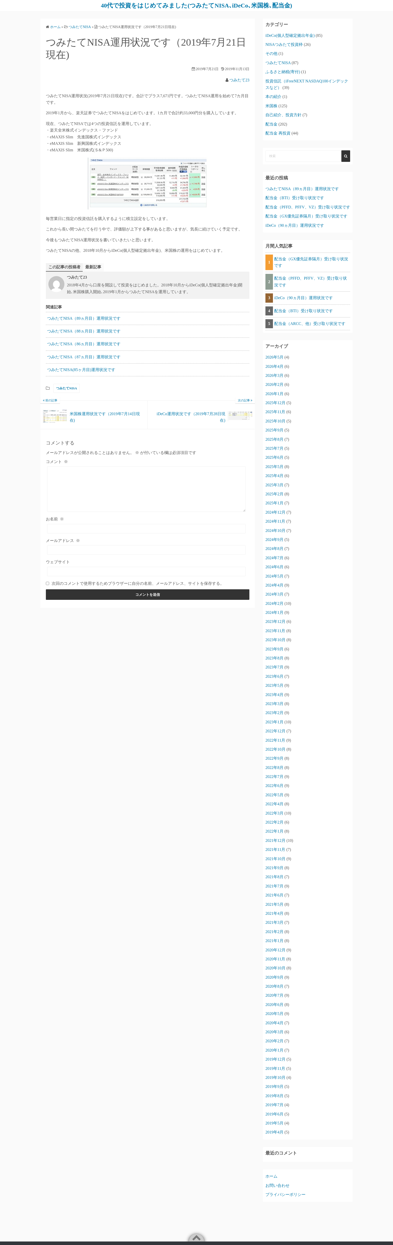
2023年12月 (275, 621)
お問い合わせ (277, 1185)
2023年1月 (274, 722)
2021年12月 (275, 840)
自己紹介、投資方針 (283, 115)
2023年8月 (274, 658)
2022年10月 (275, 749)
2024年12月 (275, 512)
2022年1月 (274, 831)
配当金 (271, 124)
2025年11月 (275, 412)
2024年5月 (274, 576)
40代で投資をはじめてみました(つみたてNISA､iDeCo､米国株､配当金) (196, 5)
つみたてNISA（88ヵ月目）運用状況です (84, 331)
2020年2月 (274, 1041)
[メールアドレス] (146, 550)
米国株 (271, 106)
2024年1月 (274, 612)
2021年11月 (275, 849)
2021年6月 (274, 895)
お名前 (55, 519)
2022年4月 (274, 804)
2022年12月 (275, 731)
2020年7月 (274, 995)
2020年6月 (274, 1004)
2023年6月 (274, 676)
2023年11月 (275, 631)
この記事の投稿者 (64, 267)
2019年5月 (274, 1123)
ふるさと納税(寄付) (282, 72)
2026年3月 (274, 375)
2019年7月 (274, 1105)
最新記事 (93, 267)
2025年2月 (274, 494)
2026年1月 (274, 394)
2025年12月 (275, 403)
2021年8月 (274, 877)
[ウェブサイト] (146, 571)
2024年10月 (275, 530)
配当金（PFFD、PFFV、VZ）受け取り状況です (307, 207)
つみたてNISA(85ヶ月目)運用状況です (81, 370)
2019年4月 (274, 1132)
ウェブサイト (58, 562)
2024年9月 (274, 539)
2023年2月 (274, 713)
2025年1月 (274, 503)
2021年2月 (274, 932)
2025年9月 (274, 430)
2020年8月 (274, 986)
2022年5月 (274, 795)
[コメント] (146, 489)
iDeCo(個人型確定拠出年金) (290, 35)
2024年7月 (274, 558)
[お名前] (146, 528)
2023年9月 (274, 649)
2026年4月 (274, 366)
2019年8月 (274, 1096)
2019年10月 (275, 1077)
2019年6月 (274, 1114)
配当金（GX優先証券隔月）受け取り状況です (306, 216)
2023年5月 (274, 685)
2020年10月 (275, 968)
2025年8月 (274, 439)
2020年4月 (274, 1023)
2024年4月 (274, 585)
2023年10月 (275, 640)
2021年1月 (274, 941)
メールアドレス (63, 540)
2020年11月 (275, 959)
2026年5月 (274, 357)
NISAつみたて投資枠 (284, 44)
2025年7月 (274, 448)
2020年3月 (274, 1032)
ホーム (271, 1176)
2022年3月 (274, 813)
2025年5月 (274, 467)
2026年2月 (274, 384)
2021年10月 (275, 859)
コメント (57, 462)
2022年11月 (275, 740)
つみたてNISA (66, 388)
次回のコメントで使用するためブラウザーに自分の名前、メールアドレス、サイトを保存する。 (138, 583)
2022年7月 (274, 776)
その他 (271, 53)
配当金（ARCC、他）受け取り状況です (309, 323)
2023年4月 (274, 695)
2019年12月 (275, 1059)
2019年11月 (275, 1068)
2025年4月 (274, 476)
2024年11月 (275, 521)
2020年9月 (274, 977)
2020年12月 (275, 950)
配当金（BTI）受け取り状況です (294, 198)
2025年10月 (275, 421)
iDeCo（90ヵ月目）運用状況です (294, 225)
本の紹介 (273, 96)
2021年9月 (274, 868)
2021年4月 (274, 913)
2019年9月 (274, 1086)
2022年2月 (274, 822)
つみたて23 (239, 80)
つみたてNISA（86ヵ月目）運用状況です (84, 344)
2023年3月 (274, 704)
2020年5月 (274, 1013)
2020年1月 (274, 1050)
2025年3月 (274, 485)
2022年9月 (274, 758)
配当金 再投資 (277, 133)
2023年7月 (274, 667)
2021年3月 (274, 922)
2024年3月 (274, 594)
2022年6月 (274, 785)
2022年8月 (274, 767)
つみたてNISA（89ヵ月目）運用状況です (84, 318)
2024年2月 (274, 603)
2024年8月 (274, 548)
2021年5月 (274, 904)
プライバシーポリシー (285, 1194)
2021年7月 (274, 886)
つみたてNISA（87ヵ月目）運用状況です (84, 357)
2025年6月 (274, 457)
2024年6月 (274, 567)
